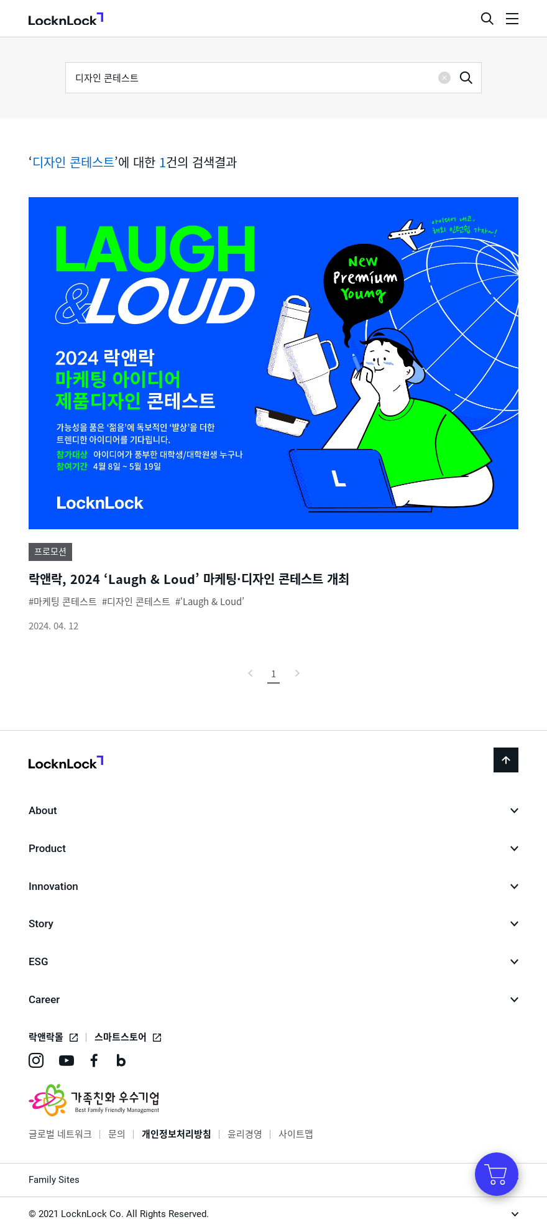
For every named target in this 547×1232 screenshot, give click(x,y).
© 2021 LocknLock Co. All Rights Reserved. (119, 1214)
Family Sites (54, 1179)
